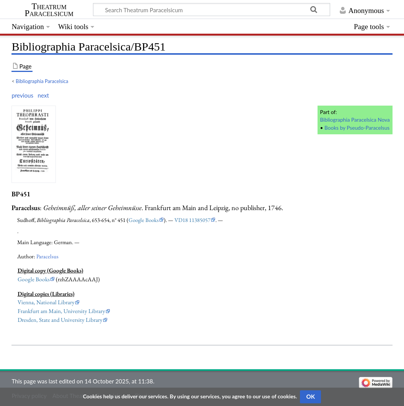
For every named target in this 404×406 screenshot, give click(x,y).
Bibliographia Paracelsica (42, 81)
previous (22, 95)
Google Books (144, 219)
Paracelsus (47, 256)
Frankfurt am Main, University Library (61, 311)
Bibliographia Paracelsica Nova (354, 119)
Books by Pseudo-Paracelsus (356, 127)
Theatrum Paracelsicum (49, 10)
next (43, 95)
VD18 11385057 (192, 219)
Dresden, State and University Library (60, 320)
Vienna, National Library (46, 302)
